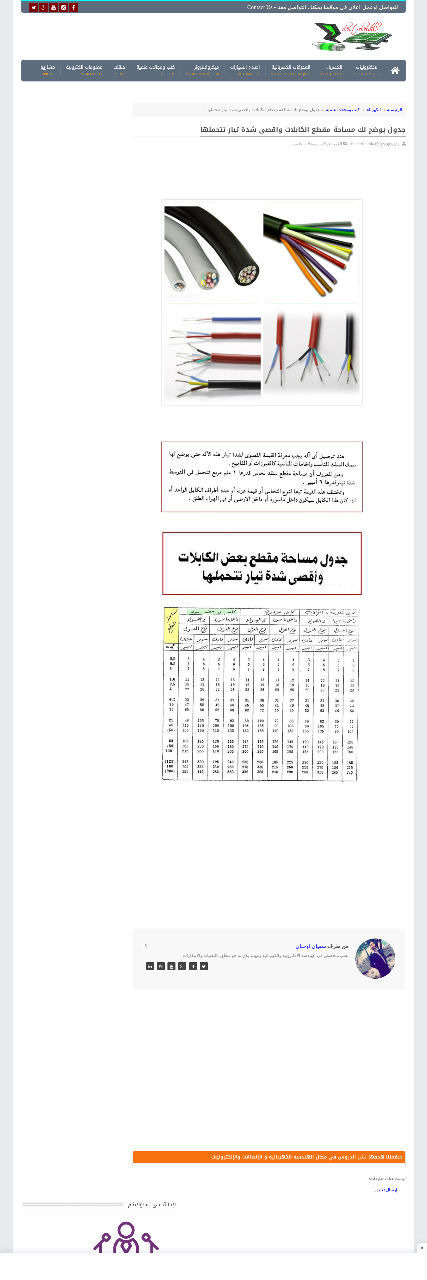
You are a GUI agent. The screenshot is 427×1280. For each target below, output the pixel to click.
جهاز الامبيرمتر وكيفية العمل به (80, 744)
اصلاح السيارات (245, 70)
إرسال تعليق (386, 1189)
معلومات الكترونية (84, 70)
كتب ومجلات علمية (343, 108)
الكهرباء (331, 70)
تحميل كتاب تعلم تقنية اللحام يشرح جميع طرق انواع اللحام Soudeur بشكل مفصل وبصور (71, 877)
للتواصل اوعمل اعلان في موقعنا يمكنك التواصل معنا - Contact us (322, 7)
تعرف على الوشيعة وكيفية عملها (79, 837)
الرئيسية (394, 108)
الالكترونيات (366, 70)
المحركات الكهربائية (290, 70)
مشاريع (47, 70)
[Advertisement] (161, 36)
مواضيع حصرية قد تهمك (117, 940)
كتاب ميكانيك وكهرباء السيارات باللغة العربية (67, 713)
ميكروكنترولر (202, 70)
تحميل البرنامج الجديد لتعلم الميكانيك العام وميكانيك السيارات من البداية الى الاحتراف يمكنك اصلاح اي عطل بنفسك (69, 1001)
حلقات (119, 70)
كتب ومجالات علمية (155, 70)
